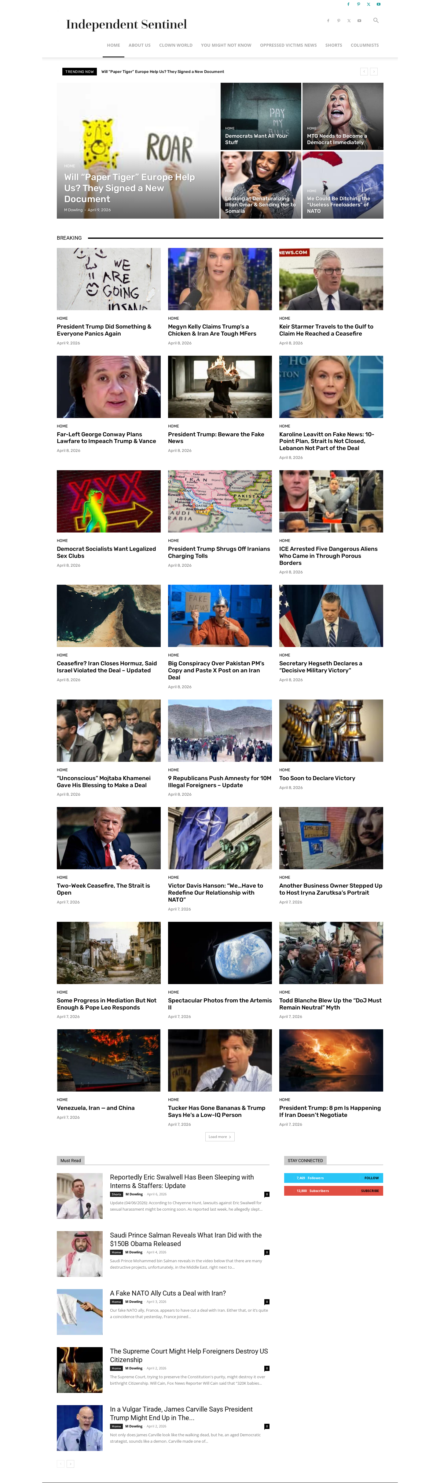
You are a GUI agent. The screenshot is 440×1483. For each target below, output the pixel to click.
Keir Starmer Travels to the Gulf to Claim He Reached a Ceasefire (326, 330)
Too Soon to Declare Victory (317, 778)
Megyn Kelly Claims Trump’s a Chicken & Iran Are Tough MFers (212, 330)
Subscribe (370, 1190)
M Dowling (134, 1194)
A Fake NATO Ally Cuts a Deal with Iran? (168, 1293)
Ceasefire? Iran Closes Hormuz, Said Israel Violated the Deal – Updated (107, 667)
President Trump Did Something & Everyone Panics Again (104, 330)
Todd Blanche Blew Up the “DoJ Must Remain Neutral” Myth (330, 1004)
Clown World (176, 45)
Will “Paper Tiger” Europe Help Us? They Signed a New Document (162, 71)
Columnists (365, 45)
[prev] (364, 71)
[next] (374, 71)
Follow (372, 1178)
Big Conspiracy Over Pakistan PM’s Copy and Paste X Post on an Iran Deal (216, 670)
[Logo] (125, 21)
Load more (220, 1136)
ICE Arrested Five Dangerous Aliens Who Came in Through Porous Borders (328, 555)
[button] (376, 21)
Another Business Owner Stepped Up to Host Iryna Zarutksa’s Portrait (331, 889)
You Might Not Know (226, 45)
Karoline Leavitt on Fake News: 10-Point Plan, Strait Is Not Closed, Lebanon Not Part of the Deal (326, 441)
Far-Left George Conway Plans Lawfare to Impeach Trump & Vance (106, 438)
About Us (140, 45)
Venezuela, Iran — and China (96, 1107)
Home (113, 45)
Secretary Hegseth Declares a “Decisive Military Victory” (320, 667)
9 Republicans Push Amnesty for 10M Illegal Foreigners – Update (219, 782)
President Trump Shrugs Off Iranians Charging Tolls (219, 552)
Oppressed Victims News (288, 45)
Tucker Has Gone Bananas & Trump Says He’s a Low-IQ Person (217, 1111)
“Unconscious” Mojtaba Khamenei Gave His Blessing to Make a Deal (104, 782)
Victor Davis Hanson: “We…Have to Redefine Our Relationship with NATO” (215, 892)
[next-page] (70, 1464)
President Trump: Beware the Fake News (216, 438)
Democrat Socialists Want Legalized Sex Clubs (106, 552)
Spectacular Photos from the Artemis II (220, 1004)
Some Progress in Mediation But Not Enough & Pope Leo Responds (106, 1004)
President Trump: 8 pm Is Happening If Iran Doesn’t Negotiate (330, 1111)
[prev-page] (60, 1464)
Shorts (333, 45)
